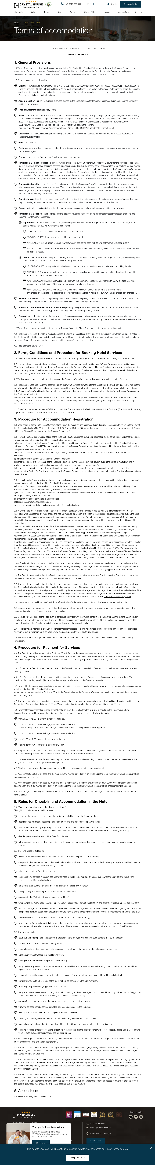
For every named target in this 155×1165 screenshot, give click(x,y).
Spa (59, 12)
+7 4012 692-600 (97, 1123)
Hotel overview (18, 12)
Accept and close (77, 1158)
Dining (46, 12)
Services (107, 12)
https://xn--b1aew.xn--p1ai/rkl (117, 597)
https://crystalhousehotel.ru (85, 320)
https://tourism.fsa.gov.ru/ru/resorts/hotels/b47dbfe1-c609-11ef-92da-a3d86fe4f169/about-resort (70, 128)
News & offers (123, 12)
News (56, 1123)
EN (94, 4)
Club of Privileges (91, 12)
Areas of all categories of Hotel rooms (34, 1097)
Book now (41, 1143)
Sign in (112, 4)
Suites (33, 12)
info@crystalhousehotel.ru (100, 1127)
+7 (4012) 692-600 (71, 4)
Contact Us (96, 1141)
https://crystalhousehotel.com (112, 320)
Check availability (130, 4)
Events (72, 12)
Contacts (138, 12)
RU (89, 4)
